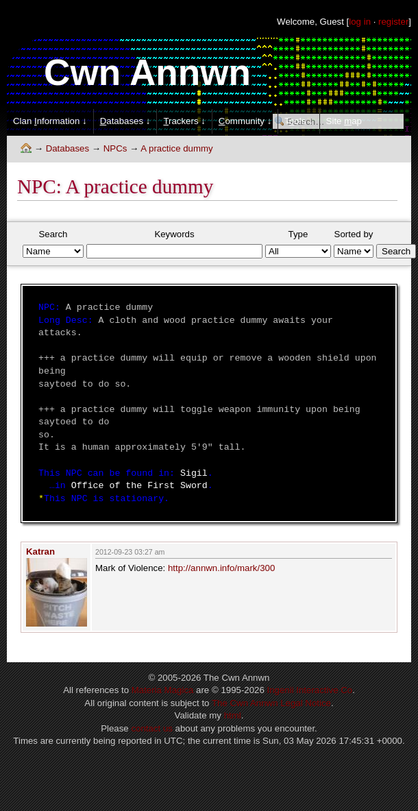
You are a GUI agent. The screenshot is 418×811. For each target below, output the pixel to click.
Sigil (194, 473)
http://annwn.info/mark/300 (221, 568)
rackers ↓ (184, 121)
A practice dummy (176, 148)
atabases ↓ (125, 121)
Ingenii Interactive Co (310, 690)
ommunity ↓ (245, 121)
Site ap (344, 121)
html (232, 715)
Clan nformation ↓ (50, 121)
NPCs (115, 148)
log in (360, 21)
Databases (67, 148)
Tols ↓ (298, 121)
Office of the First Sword (139, 486)
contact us (151, 728)
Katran (40, 551)
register (393, 21)
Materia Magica (163, 690)
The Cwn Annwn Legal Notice (271, 703)
